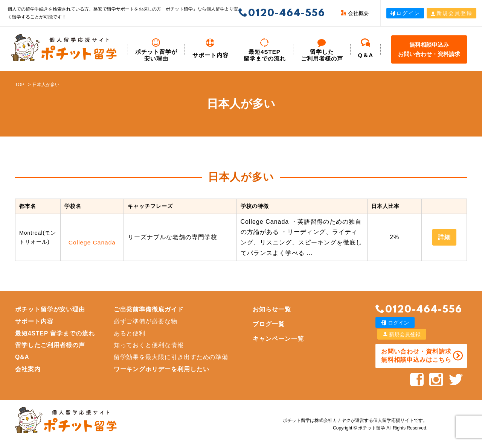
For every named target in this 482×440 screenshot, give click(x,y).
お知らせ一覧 (273, 309)
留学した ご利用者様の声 (322, 50)
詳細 (444, 237)
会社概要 (355, 13)
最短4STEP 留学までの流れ (264, 50)
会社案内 (28, 369)
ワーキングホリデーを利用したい (162, 369)
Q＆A (365, 48)
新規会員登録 (451, 13)
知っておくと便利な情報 (149, 345)
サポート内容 (210, 48)
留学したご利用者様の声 (50, 345)
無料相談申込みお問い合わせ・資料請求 (429, 49)
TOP (19, 84)
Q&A (22, 357)
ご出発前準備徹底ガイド (149, 309)
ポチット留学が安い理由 (156, 50)
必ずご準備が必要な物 (146, 321)
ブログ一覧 (270, 324)
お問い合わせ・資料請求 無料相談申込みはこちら (415, 344)
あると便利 (130, 333)
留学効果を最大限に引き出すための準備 (172, 357)
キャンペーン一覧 (279, 338)
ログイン (405, 13)
